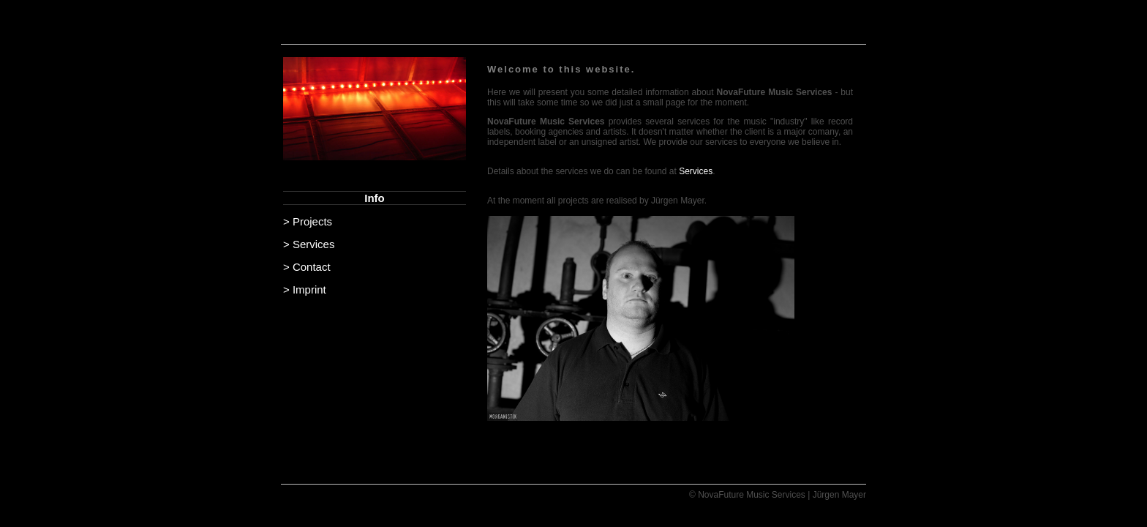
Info (374, 198)
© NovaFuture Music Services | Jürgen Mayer (777, 495)
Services (695, 171)
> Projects (307, 221)
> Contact (307, 267)
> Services (308, 244)
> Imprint (304, 289)
